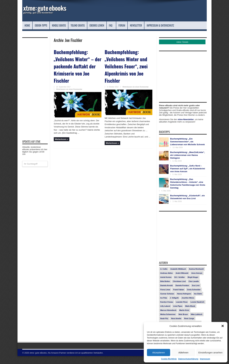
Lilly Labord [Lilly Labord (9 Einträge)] (165, 314)
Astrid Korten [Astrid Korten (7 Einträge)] (165, 285)
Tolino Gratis (91, 25)
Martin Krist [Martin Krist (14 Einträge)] (184, 318)
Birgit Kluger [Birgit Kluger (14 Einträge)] (193, 285)
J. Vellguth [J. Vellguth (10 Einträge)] (174, 306)
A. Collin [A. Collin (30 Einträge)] (163, 277)
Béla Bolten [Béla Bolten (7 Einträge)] (165, 289)
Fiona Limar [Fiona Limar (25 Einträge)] (165, 297)
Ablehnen (183, 352)
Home (28, 25)
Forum (145, 25)
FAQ (133, 25)
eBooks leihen (115, 25)
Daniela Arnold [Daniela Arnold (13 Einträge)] (166, 293)
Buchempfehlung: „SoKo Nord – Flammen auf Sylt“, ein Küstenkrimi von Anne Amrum (187, 176)
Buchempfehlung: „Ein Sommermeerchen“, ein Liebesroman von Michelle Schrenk (187, 150)
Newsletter (163, 25)
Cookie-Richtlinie (169, 359)
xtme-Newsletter (186, 127)
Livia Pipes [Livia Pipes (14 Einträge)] (177, 314)
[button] (222, 326)
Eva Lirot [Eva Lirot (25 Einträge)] (195, 293)
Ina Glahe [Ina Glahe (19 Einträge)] (198, 302)
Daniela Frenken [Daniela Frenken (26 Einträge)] (182, 293)
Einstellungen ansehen (210, 352)
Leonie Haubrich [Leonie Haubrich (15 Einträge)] (197, 310)
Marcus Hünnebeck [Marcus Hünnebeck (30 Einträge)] (168, 318)
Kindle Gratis (67, 25)
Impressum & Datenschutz (44, 33)
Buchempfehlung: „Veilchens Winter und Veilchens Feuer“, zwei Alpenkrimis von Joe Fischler (128, 68)
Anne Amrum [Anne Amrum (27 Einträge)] (196, 281)
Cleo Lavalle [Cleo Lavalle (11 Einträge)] (194, 289)
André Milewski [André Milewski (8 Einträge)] (182, 281)
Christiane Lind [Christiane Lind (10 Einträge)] (179, 289)
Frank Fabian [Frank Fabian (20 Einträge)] (178, 297)
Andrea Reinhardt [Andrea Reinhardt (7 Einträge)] (196, 277)
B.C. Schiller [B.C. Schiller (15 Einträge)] (179, 285)
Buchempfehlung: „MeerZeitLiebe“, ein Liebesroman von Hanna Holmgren (187, 163)
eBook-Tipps (45, 25)
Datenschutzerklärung (188, 359)
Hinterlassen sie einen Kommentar (69, 87)
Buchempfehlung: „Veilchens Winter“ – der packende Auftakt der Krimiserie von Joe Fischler (77, 68)
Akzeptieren (158, 352)
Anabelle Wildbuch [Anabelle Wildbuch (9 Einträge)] (178, 277)
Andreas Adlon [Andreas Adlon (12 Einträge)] (166, 281)
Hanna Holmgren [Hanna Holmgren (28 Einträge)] (184, 302)
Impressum (205, 359)
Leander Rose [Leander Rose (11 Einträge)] (182, 310)
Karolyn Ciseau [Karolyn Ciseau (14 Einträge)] (166, 310)
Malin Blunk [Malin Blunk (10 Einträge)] (190, 314)
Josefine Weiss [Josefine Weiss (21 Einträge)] (188, 306)
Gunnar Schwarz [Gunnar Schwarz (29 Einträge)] (167, 302)
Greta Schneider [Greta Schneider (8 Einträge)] (194, 297)
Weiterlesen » (61, 137)
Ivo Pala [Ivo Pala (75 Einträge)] (163, 306)
